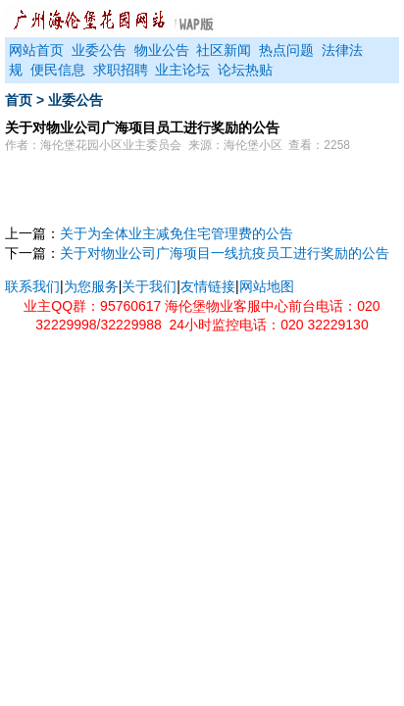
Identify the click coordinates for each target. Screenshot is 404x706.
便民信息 (57, 69)
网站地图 (266, 286)
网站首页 (36, 50)
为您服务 (91, 286)
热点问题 (286, 50)
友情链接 (207, 286)
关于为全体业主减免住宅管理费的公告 (176, 233)
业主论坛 (182, 69)
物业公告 (161, 50)
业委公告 (99, 50)
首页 (18, 100)
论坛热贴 (245, 69)
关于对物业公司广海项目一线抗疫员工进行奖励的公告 (224, 253)
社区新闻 (223, 50)
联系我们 (32, 286)
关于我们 (149, 286)
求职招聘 (120, 69)
